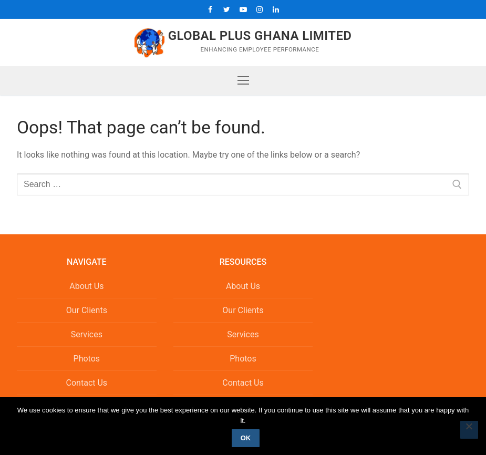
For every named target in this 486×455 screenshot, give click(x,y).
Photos (87, 359)
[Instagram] (259, 9)
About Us (86, 286)
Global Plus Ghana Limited (260, 35)
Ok (246, 438)
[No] (469, 430)
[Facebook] (210, 9)
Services (86, 334)
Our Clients (86, 310)
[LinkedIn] (275, 9)
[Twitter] (226, 9)
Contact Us (87, 383)
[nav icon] (243, 81)
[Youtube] (243, 9)
